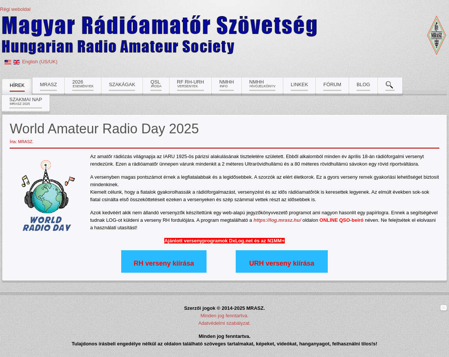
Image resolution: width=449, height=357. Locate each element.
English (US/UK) (40, 61)
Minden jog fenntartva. (225, 315)
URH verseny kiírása (281, 263)
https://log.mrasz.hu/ (277, 220)
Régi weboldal (15, 9)
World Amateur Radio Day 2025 (104, 128)
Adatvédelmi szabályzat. (224, 323)
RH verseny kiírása (164, 263)
